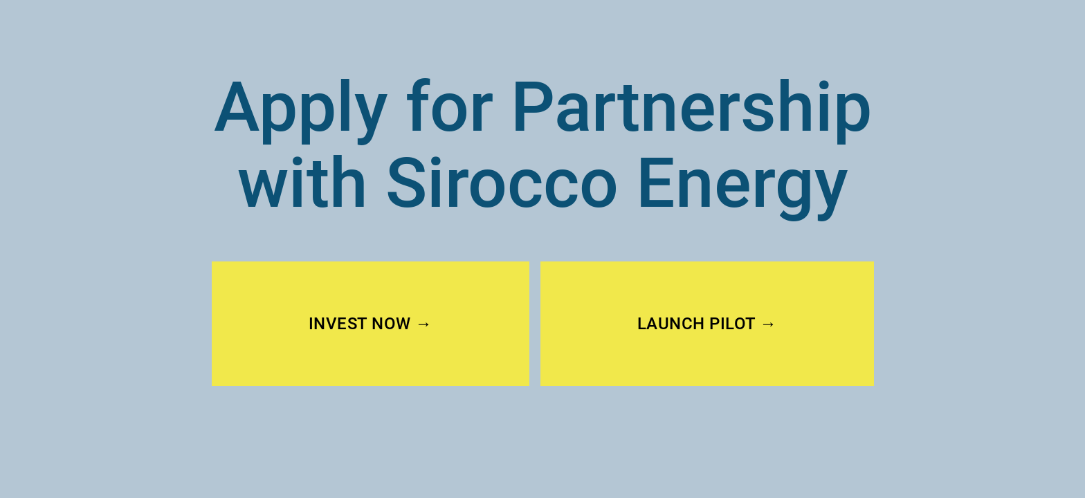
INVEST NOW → (370, 323)
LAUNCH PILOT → (707, 323)
